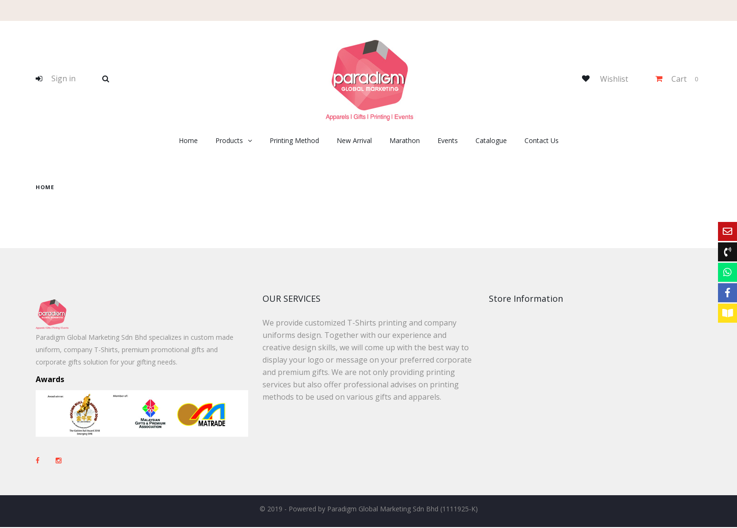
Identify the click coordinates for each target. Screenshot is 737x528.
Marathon (404, 140)
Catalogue (491, 140)
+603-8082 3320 (549, 420)
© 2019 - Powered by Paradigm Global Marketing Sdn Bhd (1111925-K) (369, 509)
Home (188, 140)
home (45, 187)
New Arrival (354, 140)
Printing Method (294, 140)
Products (229, 140)
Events (447, 140)
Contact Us (541, 140)
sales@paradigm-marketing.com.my (555, 453)
